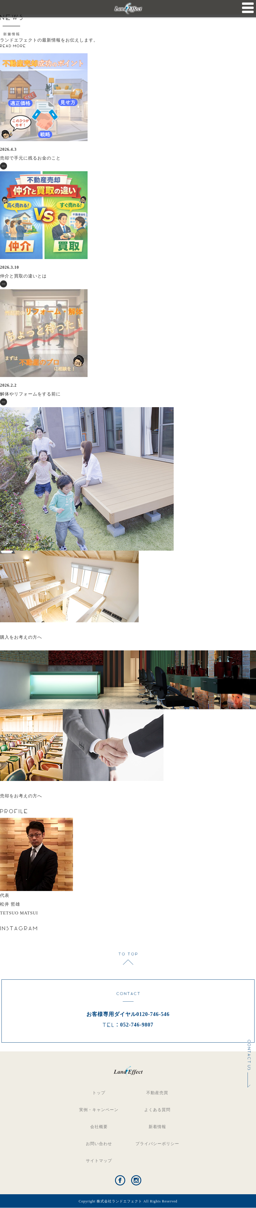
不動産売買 (157, 1093)
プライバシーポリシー (157, 1144)
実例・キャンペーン (99, 1110)
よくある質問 (157, 1110)
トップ (98, 1093)
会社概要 (99, 1127)
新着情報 (157, 1127)
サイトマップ (99, 1161)
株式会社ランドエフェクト (119, 1201)
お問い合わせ (99, 1144)
